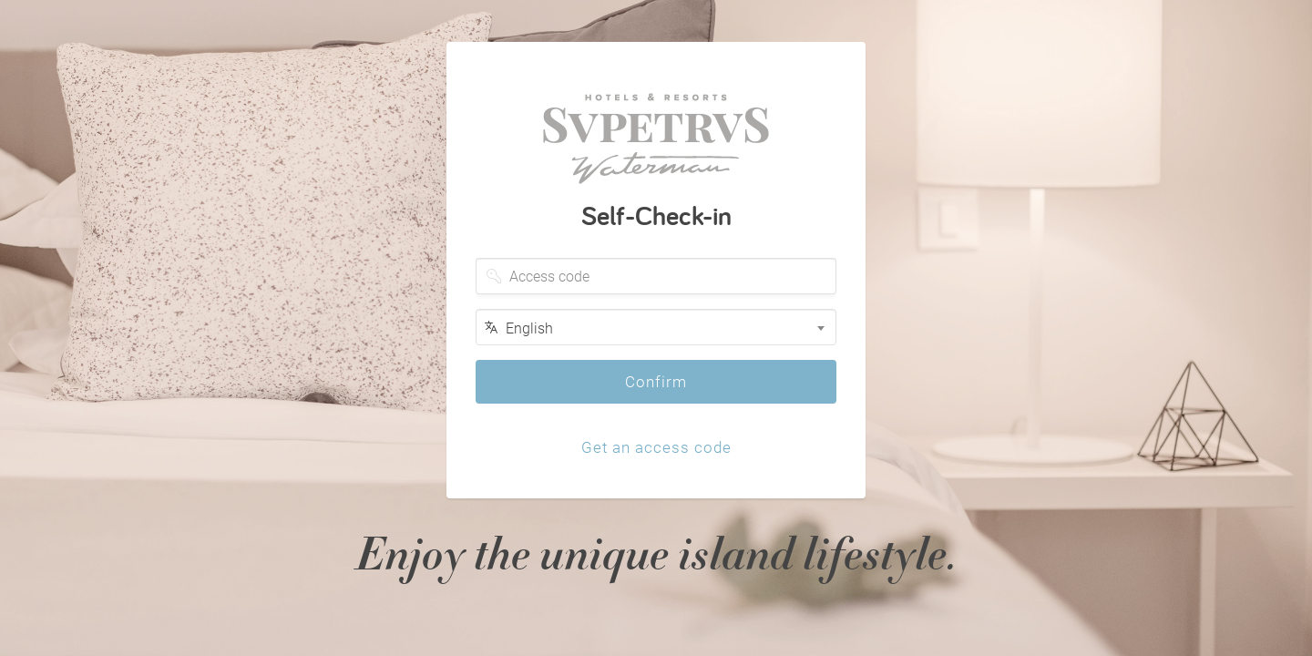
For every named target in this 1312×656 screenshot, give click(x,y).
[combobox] (656, 327)
